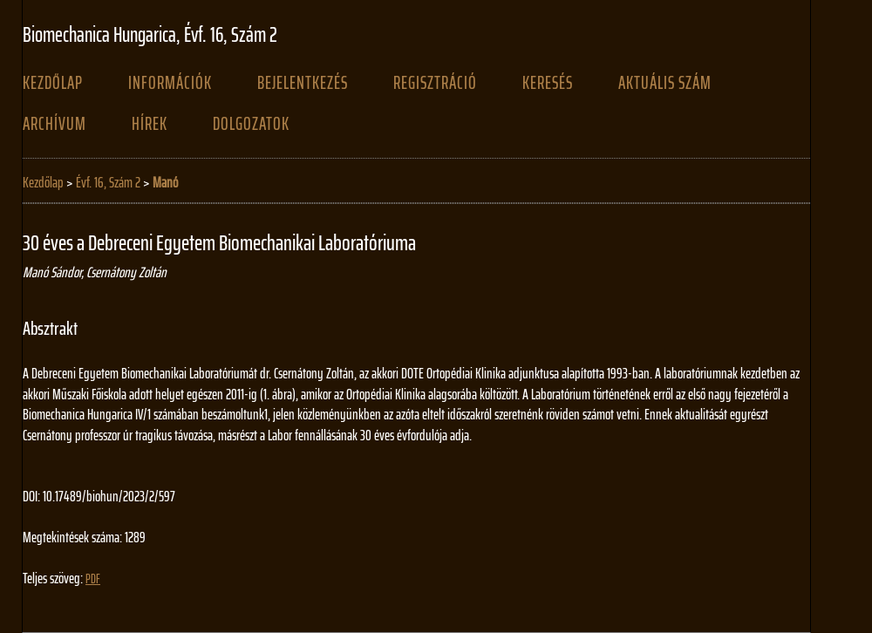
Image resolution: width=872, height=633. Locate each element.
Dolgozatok (251, 124)
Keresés (547, 83)
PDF (92, 579)
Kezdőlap (53, 83)
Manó (165, 182)
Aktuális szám (665, 83)
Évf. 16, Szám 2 (108, 182)
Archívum (54, 124)
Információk (170, 83)
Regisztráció (435, 83)
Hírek (149, 124)
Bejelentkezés (302, 83)
